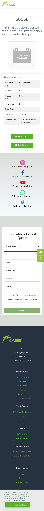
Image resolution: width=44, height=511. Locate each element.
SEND (22, 314)
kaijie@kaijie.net (22, 357)
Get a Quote (21, 149)
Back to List (21, 140)
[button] (22, 55)
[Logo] (9, 4)
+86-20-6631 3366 (22, 364)
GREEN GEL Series (22, 407)
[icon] (40, 259)
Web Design (33, 495)
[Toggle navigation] (40, 4)
